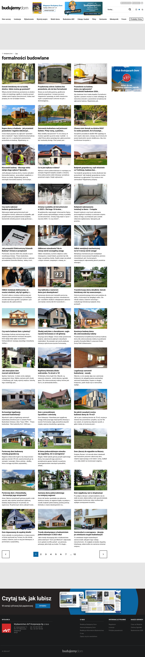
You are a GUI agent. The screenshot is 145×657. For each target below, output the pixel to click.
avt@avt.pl (17, 631)
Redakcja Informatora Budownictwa (92, 630)
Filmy (94, 19)
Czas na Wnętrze (136, 624)
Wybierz (42, 606)
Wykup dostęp (49, 10)
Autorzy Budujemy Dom (88, 627)
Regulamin (112, 624)
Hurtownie (103, 19)
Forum (124, 19)
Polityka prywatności (116, 630)
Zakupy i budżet (83, 19)
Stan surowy (6, 19)
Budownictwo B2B (137, 630)
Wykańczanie (29, 19)
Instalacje (17, 19)
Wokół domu (55, 19)
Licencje (111, 627)
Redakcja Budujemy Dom (88, 624)
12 (74, 554)
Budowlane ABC (68, 19)
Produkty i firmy (136, 19)
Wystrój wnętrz (42, 19)
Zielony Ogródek (136, 627)
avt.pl (16, 632)
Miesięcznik (114, 19)
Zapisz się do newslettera (88, 636)
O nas (82, 633)
